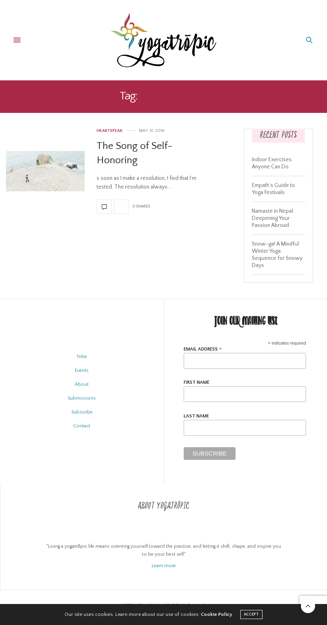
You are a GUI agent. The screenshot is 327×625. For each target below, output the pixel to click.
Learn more (164, 565)
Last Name (196, 416)
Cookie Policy (216, 614)
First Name (196, 382)
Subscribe (82, 412)
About (82, 384)
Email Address (203, 349)
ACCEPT (251, 614)
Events (82, 370)
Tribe (81, 356)
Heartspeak (110, 131)
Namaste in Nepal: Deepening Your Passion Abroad (273, 218)
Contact (81, 426)
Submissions (82, 398)
